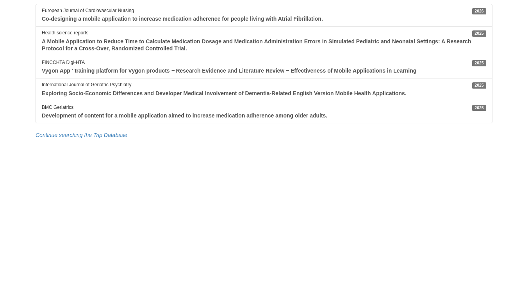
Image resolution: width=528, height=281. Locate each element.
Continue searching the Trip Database (81, 135)
